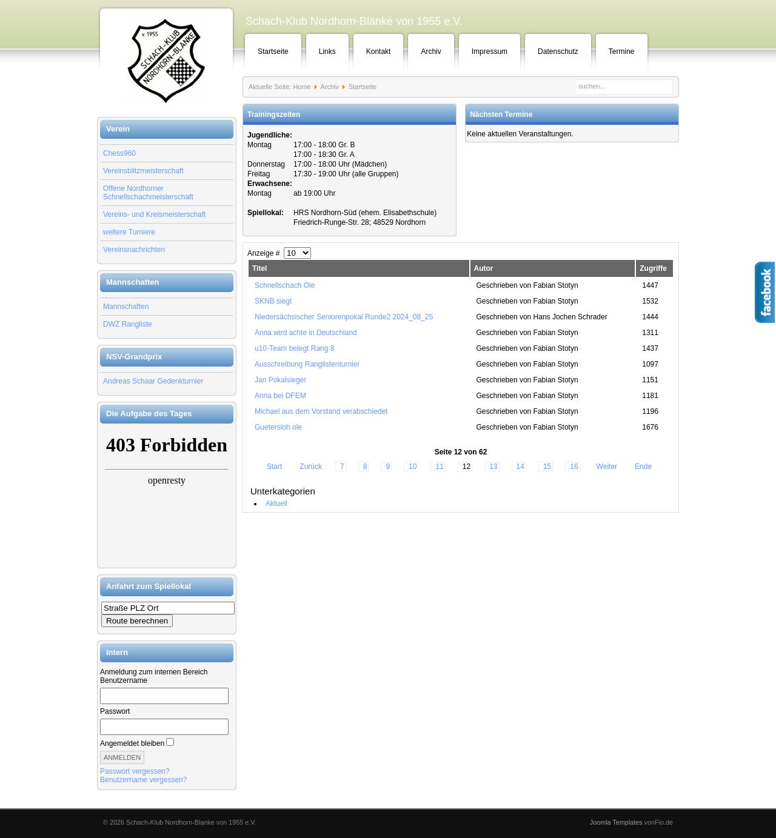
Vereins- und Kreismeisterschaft (154, 214)
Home (301, 86)
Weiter (607, 466)
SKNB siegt (273, 301)
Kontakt (378, 51)
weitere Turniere (129, 232)
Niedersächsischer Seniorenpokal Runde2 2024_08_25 (344, 317)
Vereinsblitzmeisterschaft (143, 171)
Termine (622, 51)
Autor (483, 268)
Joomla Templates (616, 822)
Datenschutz (558, 51)
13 (493, 466)
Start (274, 466)
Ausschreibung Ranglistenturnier (307, 364)
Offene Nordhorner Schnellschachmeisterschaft (148, 192)
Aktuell (276, 503)
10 (412, 466)
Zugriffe (653, 268)
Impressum (489, 51)
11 (439, 466)
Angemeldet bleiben (132, 743)
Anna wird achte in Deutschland (306, 332)
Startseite (273, 51)
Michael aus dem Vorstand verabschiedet (321, 411)
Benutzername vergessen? (143, 780)
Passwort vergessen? (135, 771)
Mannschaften (126, 306)
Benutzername (123, 680)
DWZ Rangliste (127, 324)
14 (520, 466)
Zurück (310, 466)
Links (327, 51)
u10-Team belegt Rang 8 (294, 348)
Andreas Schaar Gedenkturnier (153, 381)
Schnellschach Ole (285, 285)
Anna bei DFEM (280, 395)
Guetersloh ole (278, 427)
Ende (643, 466)
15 (547, 466)
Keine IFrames (166, 495)
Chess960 (119, 153)
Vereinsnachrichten (134, 249)
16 (574, 466)
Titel (259, 268)
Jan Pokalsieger (280, 380)
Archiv (431, 51)
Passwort (115, 711)
